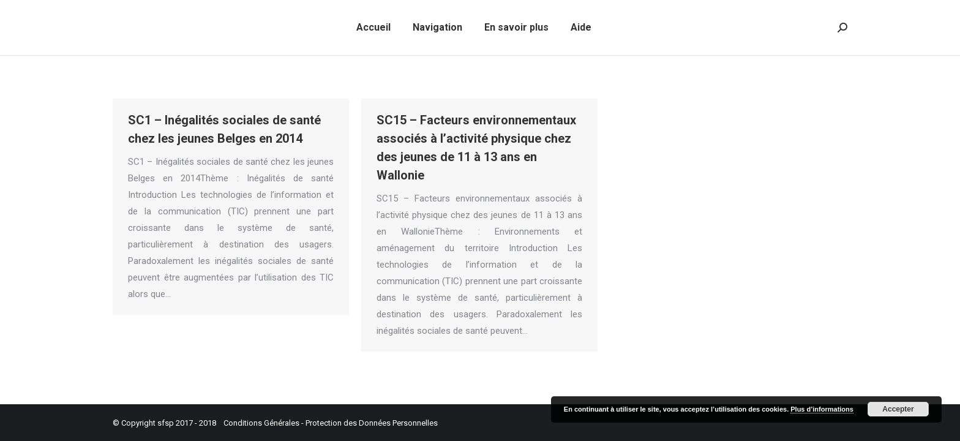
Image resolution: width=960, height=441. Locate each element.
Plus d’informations (821, 409)
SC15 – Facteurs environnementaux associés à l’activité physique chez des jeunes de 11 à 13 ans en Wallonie (476, 148)
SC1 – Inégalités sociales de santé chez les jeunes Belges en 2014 (224, 129)
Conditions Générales (261, 423)
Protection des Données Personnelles (372, 423)
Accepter (897, 409)
